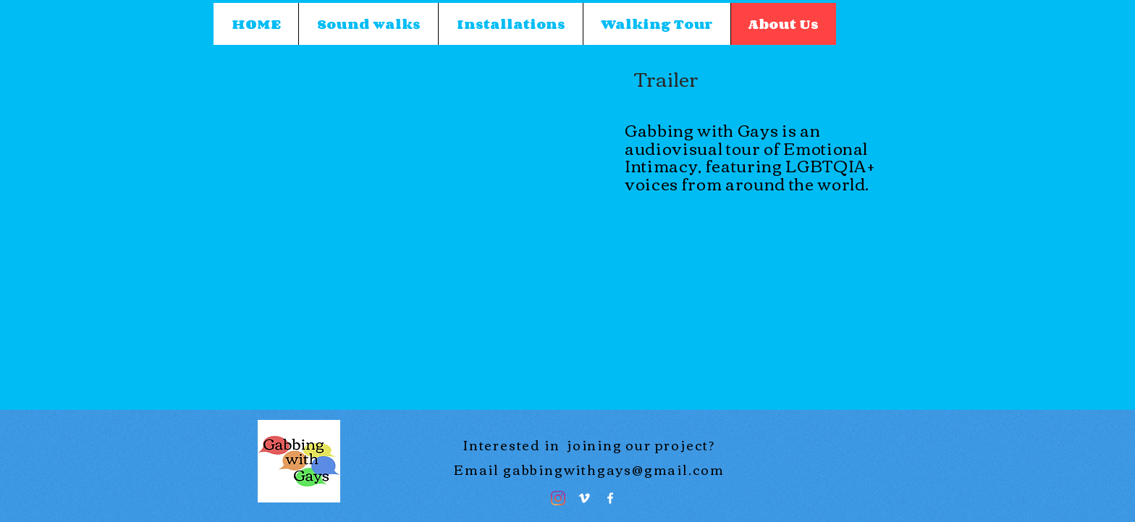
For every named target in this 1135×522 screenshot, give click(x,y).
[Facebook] (610, 498)
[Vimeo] (584, 498)
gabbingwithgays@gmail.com (614, 469)
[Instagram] (558, 498)
